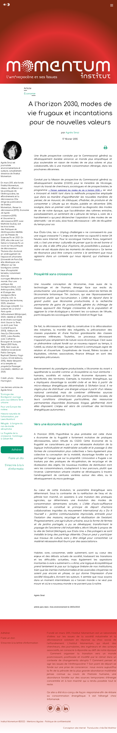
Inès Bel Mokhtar (108, 728)
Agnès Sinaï (72, 132)
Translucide (92, 728)
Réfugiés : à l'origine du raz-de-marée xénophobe (12, 426)
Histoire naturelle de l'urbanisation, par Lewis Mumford (10, 416)
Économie (29, 93)
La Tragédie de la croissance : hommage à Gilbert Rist (11, 436)
